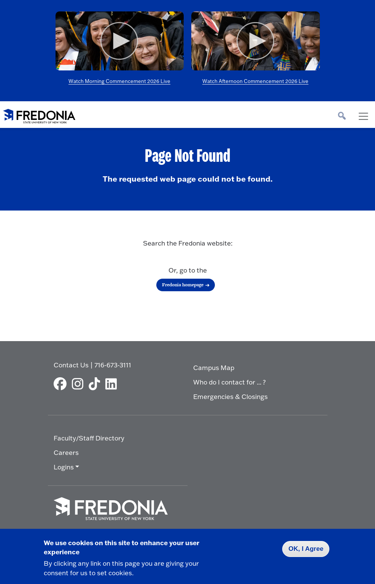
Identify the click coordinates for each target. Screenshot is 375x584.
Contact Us (71, 365)
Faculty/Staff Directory (89, 438)
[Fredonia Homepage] (39, 114)
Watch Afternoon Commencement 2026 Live (255, 81)
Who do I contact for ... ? (229, 382)
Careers (66, 452)
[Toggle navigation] (363, 116)
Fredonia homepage (182, 284)
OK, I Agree (305, 548)
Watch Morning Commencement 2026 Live (119, 81)
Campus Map (213, 368)
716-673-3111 (112, 365)
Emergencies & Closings (230, 397)
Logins (64, 467)
